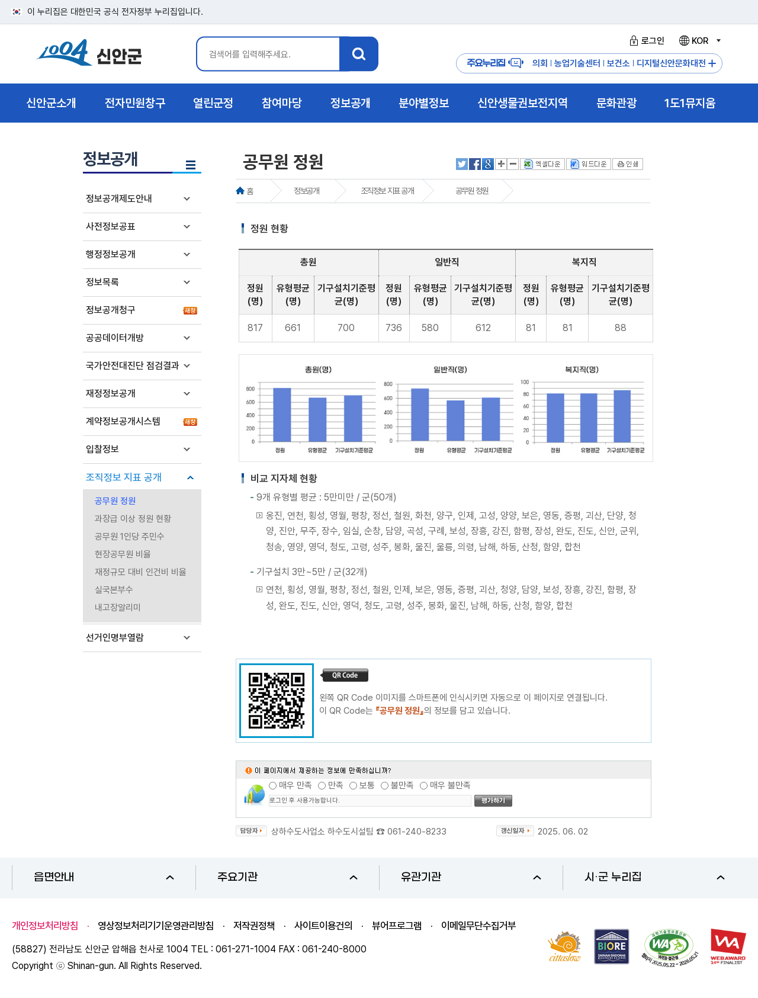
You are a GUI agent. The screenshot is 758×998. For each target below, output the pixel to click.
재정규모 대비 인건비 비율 (141, 572)
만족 (335, 785)
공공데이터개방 (115, 338)
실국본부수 (114, 590)
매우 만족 (295, 785)
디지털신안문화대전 (671, 63)
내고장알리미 (118, 607)
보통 (367, 785)
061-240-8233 (417, 831)
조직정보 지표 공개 (124, 477)
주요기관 (287, 877)
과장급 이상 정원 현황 (133, 519)
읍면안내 (104, 877)
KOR (699, 41)
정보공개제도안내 (119, 198)
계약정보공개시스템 (123, 421)
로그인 (645, 41)
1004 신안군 (89, 54)
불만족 (402, 785)
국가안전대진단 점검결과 (132, 365)
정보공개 (306, 190)
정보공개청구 (111, 310)
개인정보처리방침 (45, 926)
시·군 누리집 (654, 877)
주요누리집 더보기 (712, 63)
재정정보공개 (111, 393)
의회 (540, 63)
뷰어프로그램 (397, 926)
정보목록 (102, 282)
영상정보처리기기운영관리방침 (156, 926)
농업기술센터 (577, 63)
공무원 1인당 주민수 (130, 536)
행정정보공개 (111, 254)
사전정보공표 (111, 226)
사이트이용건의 (323, 926)
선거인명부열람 (115, 637)
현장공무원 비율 (123, 554)
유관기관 (471, 877)
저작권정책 (254, 926)
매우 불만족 (450, 785)
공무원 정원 (115, 501)
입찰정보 (102, 449)
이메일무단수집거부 (478, 926)
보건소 (618, 63)
